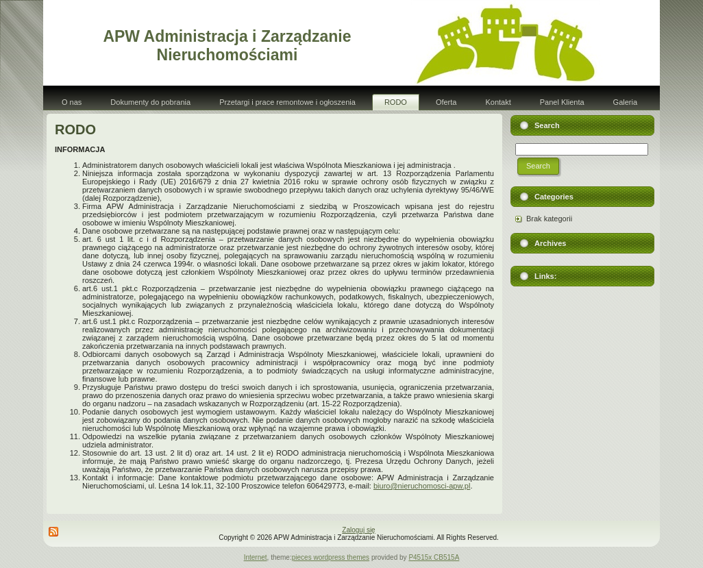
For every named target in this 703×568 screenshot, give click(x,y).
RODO (75, 129)
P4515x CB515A (433, 557)
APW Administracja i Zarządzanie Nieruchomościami (227, 45)
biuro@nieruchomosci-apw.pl (421, 486)
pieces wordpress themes (330, 557)
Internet (255, 557)
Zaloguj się (358, 530)
